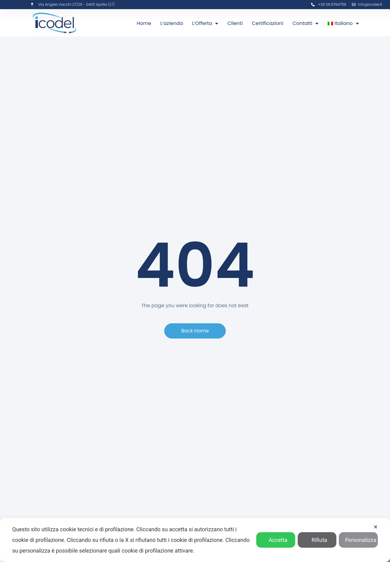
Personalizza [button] (358, 540)
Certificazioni (267, 23)
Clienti (235, 23)
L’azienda (171, 23)
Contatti (305, 23)
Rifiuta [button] (317, 540)
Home (143, 23)
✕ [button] (375, 527)
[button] (195, 331)
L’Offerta (205, 23)
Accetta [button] (276, 540)
